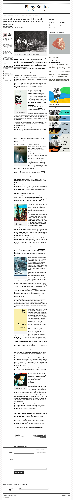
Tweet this (6, 68)
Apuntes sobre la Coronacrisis (32, 58)
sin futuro (40, 108)
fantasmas (26, 253)
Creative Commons (13, 495)
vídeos (15, 484)
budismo (44, 272)
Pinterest (52, 27)
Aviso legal (27, 1)
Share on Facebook (8, 75)
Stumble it (6, 78)
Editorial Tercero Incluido (54, 60)
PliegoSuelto (5, 495)
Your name (11, 449)
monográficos (36, 15)
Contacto (21, 1)
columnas (21, 15)
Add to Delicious (8, 73)
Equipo (15, 1)
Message (11, 459)
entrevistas (10, 15)
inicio (5, 15)
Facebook (52, 25)
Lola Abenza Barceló (55, 104)
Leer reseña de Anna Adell (54, 62)
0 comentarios (22, 27)
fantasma (30, 118)
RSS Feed (52, 22)
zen (36, 273)
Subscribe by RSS (8, 80)
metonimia (38, 148)
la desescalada (41, 249)
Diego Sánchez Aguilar (7, 26)
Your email (11, 452)
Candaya (26, 67)
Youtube (64, 25)
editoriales (24, 484)
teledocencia (40, 359)
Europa (16, 193)
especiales (28, 15)
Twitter (63, 22)
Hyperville (68, 495)
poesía (16, 15)
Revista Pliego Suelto (8, 1)
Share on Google (8, 82)
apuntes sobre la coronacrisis (13, 27)
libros (19, 484)
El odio (29, 309)
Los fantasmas (31, 105)
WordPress (68, 496)
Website (11, 455)
